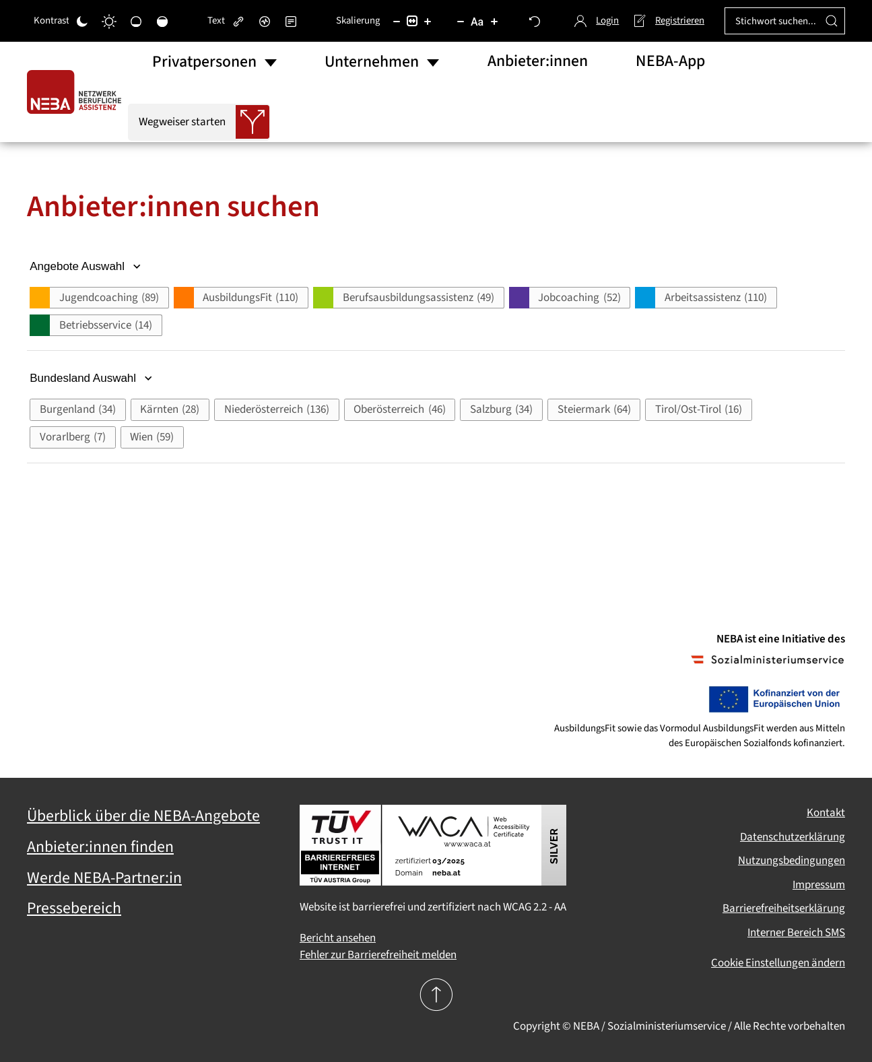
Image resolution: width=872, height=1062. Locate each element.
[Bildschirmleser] (264, 20)
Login (596, 20)
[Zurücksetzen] (534, 20)
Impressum (819, 885)
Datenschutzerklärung (792, 837)
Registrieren (668, 20)
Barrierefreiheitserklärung (784, 908)
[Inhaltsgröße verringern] (397, 21)
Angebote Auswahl (86, 266)
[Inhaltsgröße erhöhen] (427, 21)
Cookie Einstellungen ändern (778, 963)
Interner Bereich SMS (796, 933)
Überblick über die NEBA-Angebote (143, 816)
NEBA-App (670, 61)
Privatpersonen (204, 62)
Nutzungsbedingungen (791, 861)
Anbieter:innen (538, 61)
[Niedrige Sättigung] (136, 20)
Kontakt (826, 813)
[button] (99, 298)
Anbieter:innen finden (100, 847)
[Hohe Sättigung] (162, 20)
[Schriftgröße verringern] (460, 21)
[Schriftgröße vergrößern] (494, 21)
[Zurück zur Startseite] (77, 92)
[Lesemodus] (290, 20)
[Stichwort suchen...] (785, 20)
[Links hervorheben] (238, 20)
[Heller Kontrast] (109, 20)
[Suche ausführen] (831, 20)
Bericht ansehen (338, 938)
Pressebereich (74, 908)
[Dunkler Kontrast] (82, 20)
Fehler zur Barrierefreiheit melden (378, 955)
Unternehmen (372, 62)
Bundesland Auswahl (92, 378)
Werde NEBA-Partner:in (104, 878)
